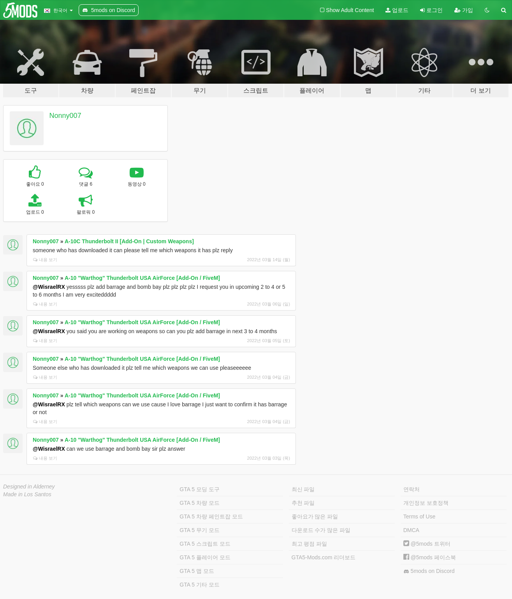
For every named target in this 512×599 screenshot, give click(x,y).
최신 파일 (303, 489)
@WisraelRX (49, 287)
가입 (463, 10)
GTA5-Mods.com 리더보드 (324, 557)
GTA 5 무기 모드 (199, 530)
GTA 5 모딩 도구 (199, 489)
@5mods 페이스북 (429, 557)
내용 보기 (45, 259)
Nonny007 (65, 115)
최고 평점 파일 (309, 544)
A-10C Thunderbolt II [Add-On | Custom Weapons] (129, 241)
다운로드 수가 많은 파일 (321, 530)
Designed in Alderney (29, 486)
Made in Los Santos (27, 494)
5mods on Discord (429, 571)
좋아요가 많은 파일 (315, 516)
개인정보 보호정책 (426, 503)
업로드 (396, 10)
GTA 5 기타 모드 (199, 584)
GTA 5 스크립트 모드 (204, 544)
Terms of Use (419, 516)
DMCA (411, 530)
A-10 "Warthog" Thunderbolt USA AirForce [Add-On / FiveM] (142, 278)
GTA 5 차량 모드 (199, 503)
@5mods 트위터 (426, 543)
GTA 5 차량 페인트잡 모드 (211, 516)
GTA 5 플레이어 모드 (204, 557)
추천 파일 (303, 503)
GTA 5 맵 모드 (196, 571)
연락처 (411, 489)
